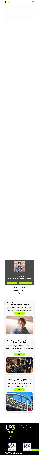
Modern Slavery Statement (16, 453)
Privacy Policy (7, 453)
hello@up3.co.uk (23, 425)
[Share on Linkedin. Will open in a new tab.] (22, 290)
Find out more (12, 283)
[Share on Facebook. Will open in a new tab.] (20, 290)
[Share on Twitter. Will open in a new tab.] (24, 290)
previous (21, 293)
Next (16, 293)
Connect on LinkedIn (25, 283)
